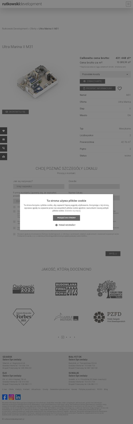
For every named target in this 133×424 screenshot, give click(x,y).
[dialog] (66, 212)
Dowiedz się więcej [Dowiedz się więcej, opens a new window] (73, 211)
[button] (66, 225)
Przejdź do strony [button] (66, 218)
